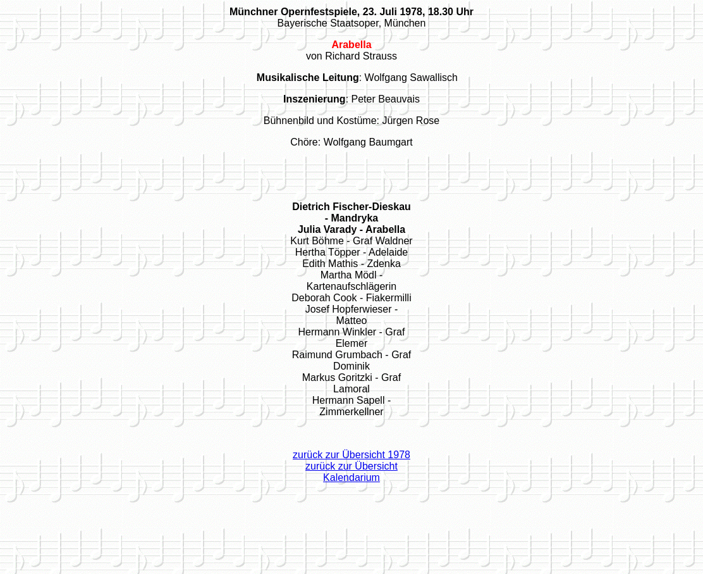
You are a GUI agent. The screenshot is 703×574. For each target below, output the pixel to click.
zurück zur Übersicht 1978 (351, 454)
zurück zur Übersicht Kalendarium (351, 472)
